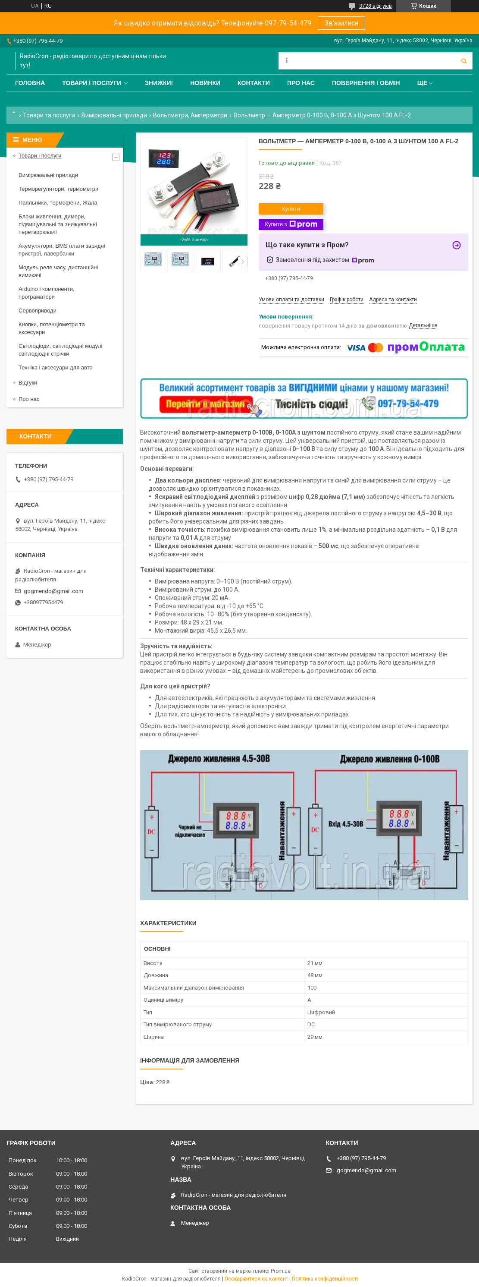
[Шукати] (464, 60)
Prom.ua (281, 1271)
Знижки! (159, 82)
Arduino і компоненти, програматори (47, 293)
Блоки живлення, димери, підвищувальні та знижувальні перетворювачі (58, 224)
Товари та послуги (49, 115)
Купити (291, 208)
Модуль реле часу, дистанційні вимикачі (58, 271)
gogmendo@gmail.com (53, 591)
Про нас (301, 82)
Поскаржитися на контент (256, 1279)
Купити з (291, 224)
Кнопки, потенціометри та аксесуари (52, 328)
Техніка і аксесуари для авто (56, 367)
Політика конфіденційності (325, 1279)
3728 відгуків (375, 6)
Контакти (254, 82)
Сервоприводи (37, 310)
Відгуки (28, 382)
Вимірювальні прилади (114, 115)
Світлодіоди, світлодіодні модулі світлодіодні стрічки (61, 350)
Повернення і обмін (366, 82)
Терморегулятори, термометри (58, 189)
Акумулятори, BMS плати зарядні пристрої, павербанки (62, 250)
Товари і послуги (91, 82)
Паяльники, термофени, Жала (58, 202)
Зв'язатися (341, 23)
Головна (30, 82)
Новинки (205, 82)
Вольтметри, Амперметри (190, 115)
